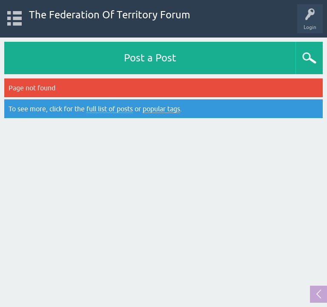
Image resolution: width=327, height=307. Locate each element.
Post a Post (150, 58)
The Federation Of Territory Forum (109, 14)
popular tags (161, 109)
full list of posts (109, 109)
